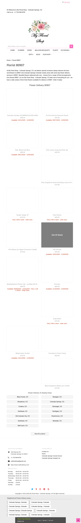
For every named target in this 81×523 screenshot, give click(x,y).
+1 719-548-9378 (19, 12)
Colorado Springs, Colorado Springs (20, 510)
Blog (38, 54)
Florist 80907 (16, 60)
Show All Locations (40, 434)
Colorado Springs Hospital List (51, 458)
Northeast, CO (22, 411)
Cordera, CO (23, 406)
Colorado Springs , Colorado (40, 506)
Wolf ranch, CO (22, 425)
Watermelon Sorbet (23, 353)
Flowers (21, 50)
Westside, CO (57, 421)
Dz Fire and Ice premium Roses (57, 115)
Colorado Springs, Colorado (18, 502)
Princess (57, 284)
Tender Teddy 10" (22, 215)
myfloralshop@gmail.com (18, 461)
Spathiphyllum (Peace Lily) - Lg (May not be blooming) (23, 284)
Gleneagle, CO (57, 406)
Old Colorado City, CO (22, 416)
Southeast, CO (22, 421)
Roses (29, 50)
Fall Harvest (57, 249)
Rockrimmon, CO (57, 416)
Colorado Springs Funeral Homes (52, 456)
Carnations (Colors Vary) (57, 353)
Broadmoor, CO (23, 401)
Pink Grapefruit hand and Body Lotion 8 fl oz (57, 182)
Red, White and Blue (22, 150)
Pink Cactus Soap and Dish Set (57, 150)
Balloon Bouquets (42, 50)
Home (12, 50)
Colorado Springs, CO (57, 401)
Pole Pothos (57, 215)
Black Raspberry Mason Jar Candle (57, 386)
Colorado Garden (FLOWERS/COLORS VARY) (22, 115)
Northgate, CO (57, 411)
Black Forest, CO (22, 397)
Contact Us (45, 451)
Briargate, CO (57, 397)
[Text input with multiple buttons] (38, 46)
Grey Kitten (57, 319)
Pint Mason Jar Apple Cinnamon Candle (22, 249)
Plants (55, 50)
